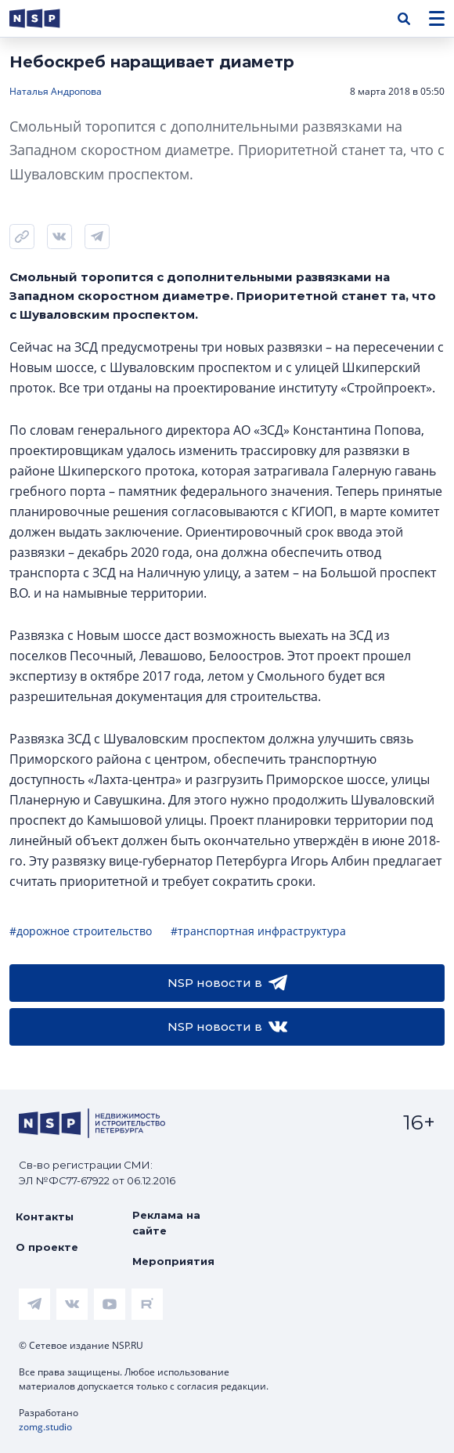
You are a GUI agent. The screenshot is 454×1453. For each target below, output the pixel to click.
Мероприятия (173, 1261)
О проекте (47, 1247)
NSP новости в (227, 983)
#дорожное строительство (80, 930)
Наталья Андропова (55, 91)
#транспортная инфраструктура (258, 930)
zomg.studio (45, 1426)
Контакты (45, 1216)
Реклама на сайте (166, 1223)
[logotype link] (47, 18)
